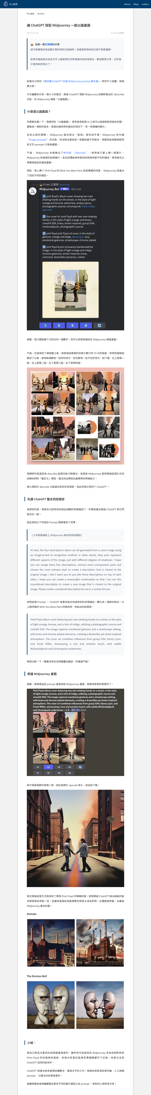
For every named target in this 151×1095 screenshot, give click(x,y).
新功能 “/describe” (75, 152)
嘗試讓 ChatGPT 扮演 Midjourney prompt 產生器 (71, 81)
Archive (40, 13)
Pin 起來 (30, 13)
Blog (136, 4)
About (127, 4)
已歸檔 (48, 44)
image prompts (38, 139)
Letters (145, 4)
